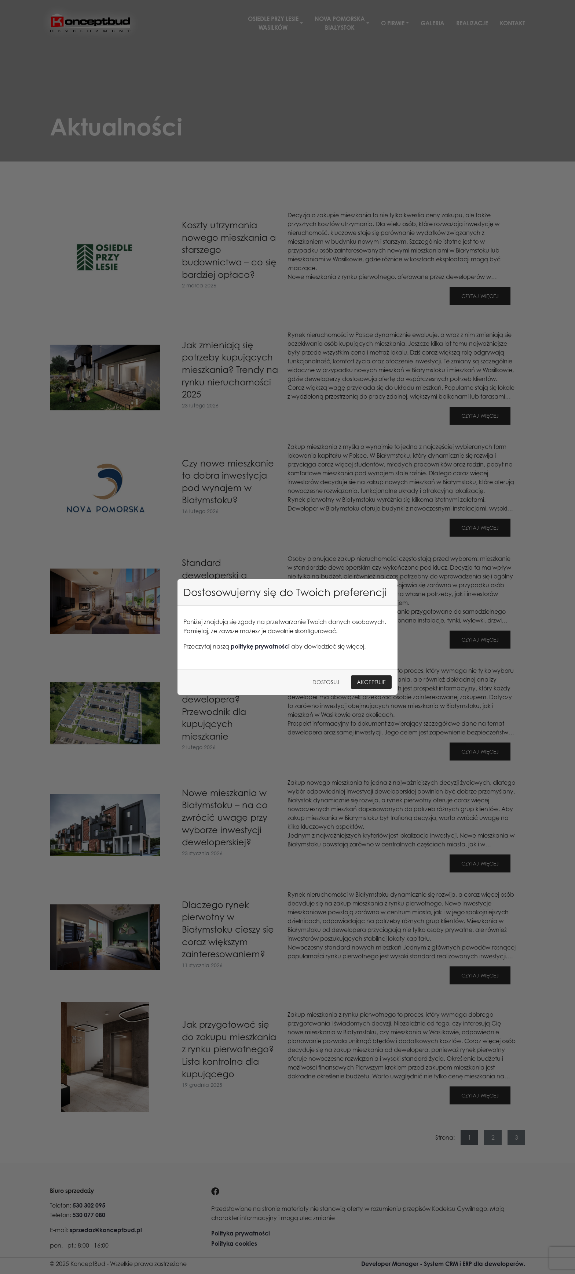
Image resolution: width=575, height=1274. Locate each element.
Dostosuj (325, 682)
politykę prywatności (260, 646)
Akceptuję (371, 682)
